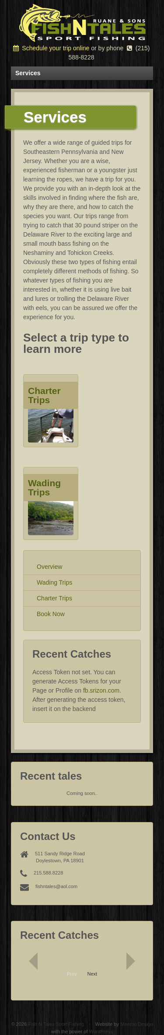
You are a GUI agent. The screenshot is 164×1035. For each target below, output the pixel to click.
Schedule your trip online (51, 48)
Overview (49, 566)
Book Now (51, 613)
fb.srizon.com (101, 690)
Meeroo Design (136, 1024)
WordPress (101, 1031)
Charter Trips (54, 598)
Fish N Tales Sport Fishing (56, 1024)
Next (92, 973)
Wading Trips (54, 582)
